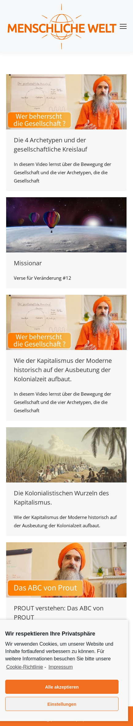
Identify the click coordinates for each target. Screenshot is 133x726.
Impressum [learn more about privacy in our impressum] (61, 667)
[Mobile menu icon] (123, 26)
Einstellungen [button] (61, 704)
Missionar (28, 263)
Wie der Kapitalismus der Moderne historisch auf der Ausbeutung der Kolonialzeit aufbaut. (63, 369)
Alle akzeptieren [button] (62, 687)
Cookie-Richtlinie (24, 667)
